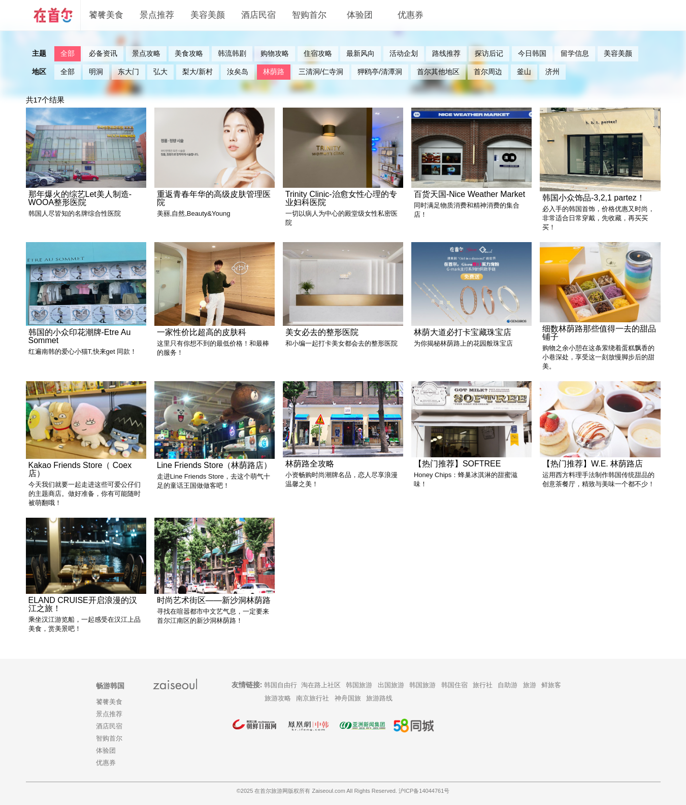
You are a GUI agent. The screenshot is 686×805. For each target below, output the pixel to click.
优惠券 (410, 15)
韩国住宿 (454, 685)
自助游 (507, 685)
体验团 (360, 15)
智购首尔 (309, 15)
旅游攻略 (278, 698)
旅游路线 (379, 698)
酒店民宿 (258, 15)
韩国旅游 (359, 685)
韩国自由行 (280, 685)
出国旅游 (391, 685)
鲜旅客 (551, 685)
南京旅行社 (312, 698)
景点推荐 (157, 15)
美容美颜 (207, 15)
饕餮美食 (106, 15)
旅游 (529, 685)
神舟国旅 (348, 698)
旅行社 (483, 685)
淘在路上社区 (321, 685)
